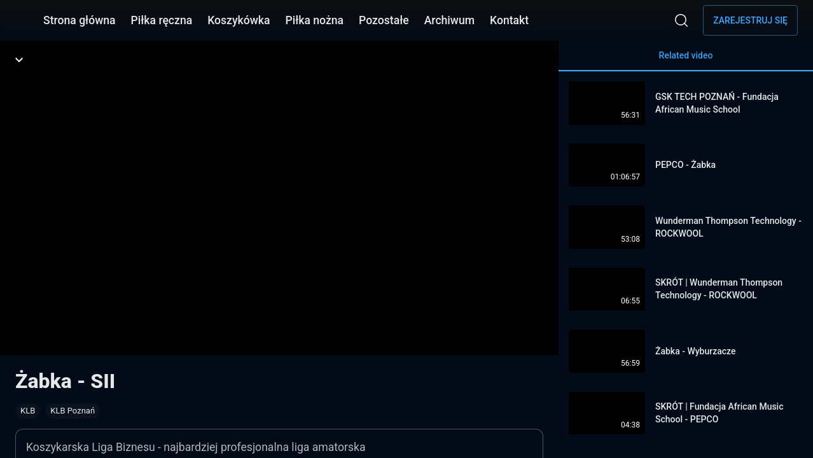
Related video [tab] (686, 60)
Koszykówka (238, 20)
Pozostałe (384, 20)
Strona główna (79, 20)
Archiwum (449, 20)
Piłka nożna (314, 20)
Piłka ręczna (162, 20)
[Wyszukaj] (681, 20)
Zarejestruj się (750, 20)
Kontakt (509, 20)
